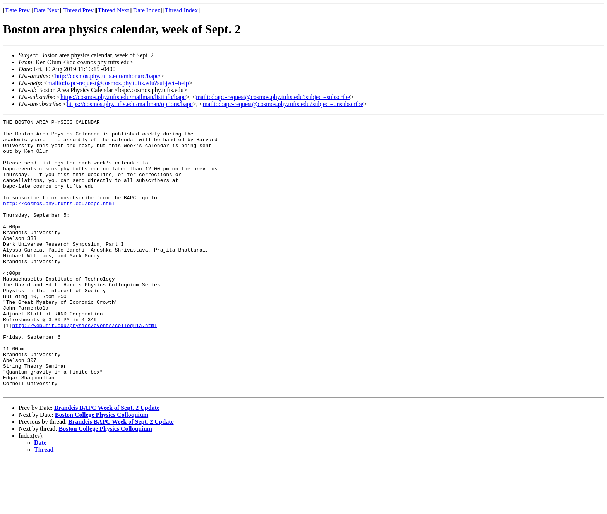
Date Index (147, 10)
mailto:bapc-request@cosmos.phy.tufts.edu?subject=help (118, 83)
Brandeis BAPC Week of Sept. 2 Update (106, 462)
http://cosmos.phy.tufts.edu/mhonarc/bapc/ (107, 76)
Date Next (46, 10)
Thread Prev (78, 10)
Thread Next (113, 10)
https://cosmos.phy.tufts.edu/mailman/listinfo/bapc (123, 97)
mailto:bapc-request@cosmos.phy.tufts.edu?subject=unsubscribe (283, 104)
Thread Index (181, 10)
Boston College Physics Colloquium (101, 469)
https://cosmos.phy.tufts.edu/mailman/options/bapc (130, 104)
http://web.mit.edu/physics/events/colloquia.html (84, 366)
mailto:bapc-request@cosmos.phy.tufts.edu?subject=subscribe (273, 97)
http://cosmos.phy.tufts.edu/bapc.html (59, 220)
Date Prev (17, 10)
